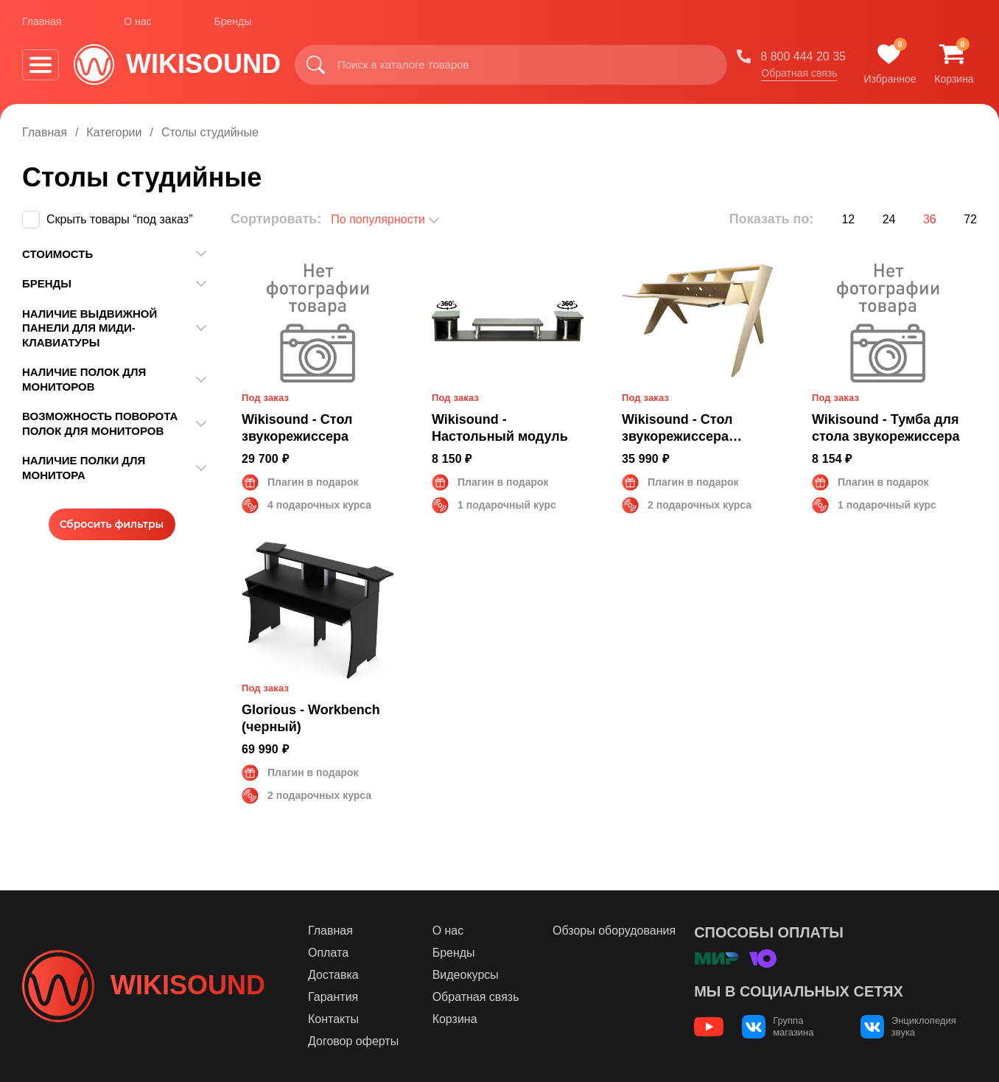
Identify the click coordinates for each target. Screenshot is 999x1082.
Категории (113, 132)
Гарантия (333, 997)
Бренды (233, 21)
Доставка (333, 974)
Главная (41, 21)
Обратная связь (799, 73)
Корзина (454, 1019)
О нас (137, 21)
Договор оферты (353, 1041)
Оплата (328, 952)
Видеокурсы (465, 974)
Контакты (333, 1019)
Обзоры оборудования (614, 930)
